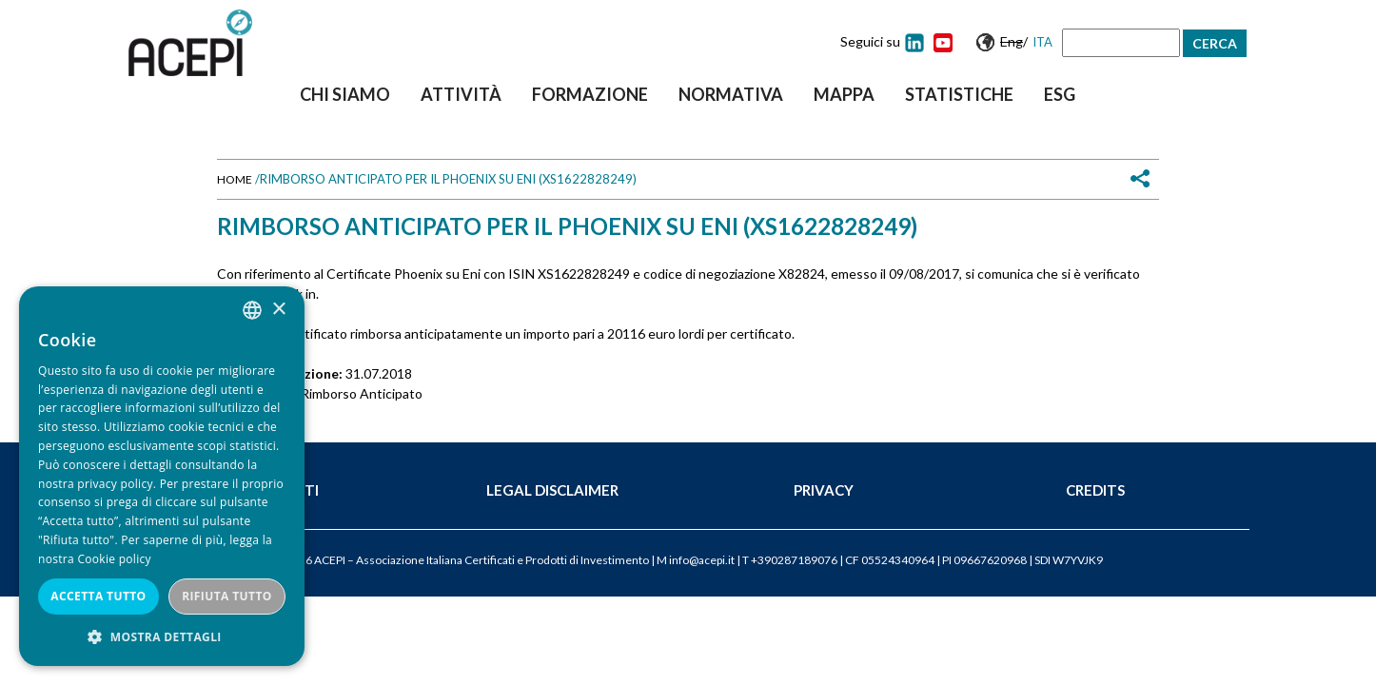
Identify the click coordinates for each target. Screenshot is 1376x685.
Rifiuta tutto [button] (227, 596)
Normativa (730, 94)
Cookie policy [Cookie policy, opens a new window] (113, 559)
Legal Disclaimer (552, 490)
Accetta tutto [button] (98, 596)
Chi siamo (345, 94)
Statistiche (959, 94)
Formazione (590, 94)
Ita (1042, 41)
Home (234, 179)
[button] (161, 637)
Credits (1095, 490)
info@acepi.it (702, 560)
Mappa (844, 94)
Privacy (824, 490)
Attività (461, 94)
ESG (1059, 94)
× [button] (278, 310)
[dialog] (162, 476)
